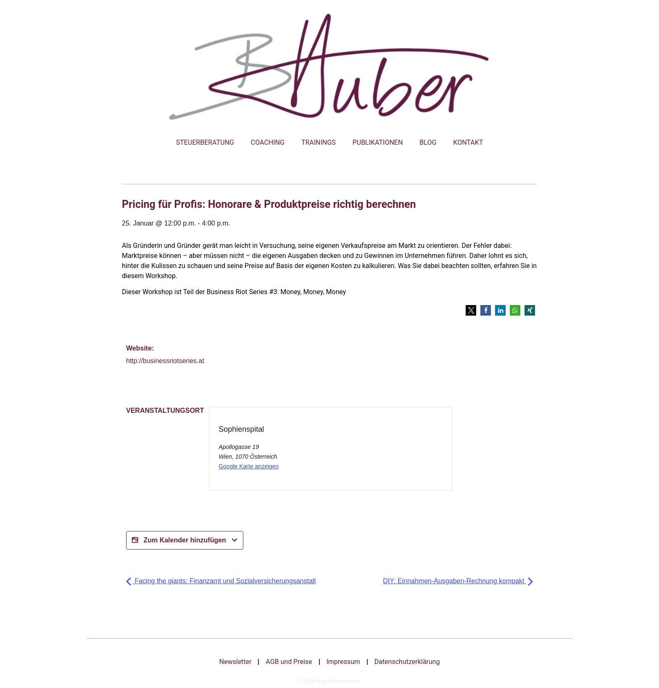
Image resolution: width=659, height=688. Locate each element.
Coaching (268, 142)
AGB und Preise (289, 662)
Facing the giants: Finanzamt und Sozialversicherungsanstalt (221, 580)
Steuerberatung (205, 142)
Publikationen (378, 142)
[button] (471, 310)
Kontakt (468, 142)
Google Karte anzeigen (249, 466)
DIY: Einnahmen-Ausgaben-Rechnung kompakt (458, 580)
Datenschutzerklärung (407, 662)
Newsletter (235, 662)
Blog (427, 142)
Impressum (344, 662)
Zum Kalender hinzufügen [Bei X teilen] (185, 540)
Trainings (318, 142)
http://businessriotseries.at (165, 360)
